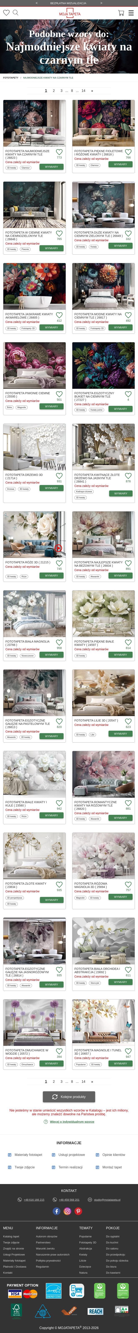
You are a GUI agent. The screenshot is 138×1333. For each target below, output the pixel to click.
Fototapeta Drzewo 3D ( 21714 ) (24, 476)
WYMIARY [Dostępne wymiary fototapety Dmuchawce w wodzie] (51, 1063)
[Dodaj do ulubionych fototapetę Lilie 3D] (128, 721)
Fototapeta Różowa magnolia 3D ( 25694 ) (90, 885)
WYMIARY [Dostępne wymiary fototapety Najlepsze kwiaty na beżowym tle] (120, 575)
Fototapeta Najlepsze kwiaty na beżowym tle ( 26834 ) (98, 564)
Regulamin (42, 1266)
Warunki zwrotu (45, 1248)
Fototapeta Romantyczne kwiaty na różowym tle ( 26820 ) (95, 805)
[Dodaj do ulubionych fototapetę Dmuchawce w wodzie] (59, 1051)
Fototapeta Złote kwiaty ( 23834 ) (25, 885)
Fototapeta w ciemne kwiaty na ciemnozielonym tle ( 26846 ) (28, 236)
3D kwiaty (12, 167)
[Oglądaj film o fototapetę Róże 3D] (58, 548)
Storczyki (95, 983)
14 (83, 91)
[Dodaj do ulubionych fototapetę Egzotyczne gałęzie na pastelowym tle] (59, 721)
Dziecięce (85, 1266)
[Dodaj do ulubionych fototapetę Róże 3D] (59, 563)
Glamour (26, 167)
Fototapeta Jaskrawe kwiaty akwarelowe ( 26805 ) (29, 316)
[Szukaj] (15, 13)
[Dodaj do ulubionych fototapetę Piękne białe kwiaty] (128, 642)
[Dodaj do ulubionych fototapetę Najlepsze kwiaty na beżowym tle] (128, 563)
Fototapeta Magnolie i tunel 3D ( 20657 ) (97, 1052)
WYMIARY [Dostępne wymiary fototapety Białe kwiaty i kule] (51, 815)
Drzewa (11, 489)
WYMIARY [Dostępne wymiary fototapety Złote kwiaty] (51, 900)
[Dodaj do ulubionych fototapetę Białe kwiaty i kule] (59, 803)
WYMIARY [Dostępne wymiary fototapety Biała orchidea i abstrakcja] (120, 982)
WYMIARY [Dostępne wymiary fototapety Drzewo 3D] (51, 488)
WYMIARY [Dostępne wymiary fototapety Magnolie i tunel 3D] (120, 1063)
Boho (10, 407)
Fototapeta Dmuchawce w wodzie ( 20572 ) (26, 1052)
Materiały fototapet (14, 1260)
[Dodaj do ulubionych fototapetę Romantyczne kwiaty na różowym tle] (128, 803)
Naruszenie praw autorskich (52, 1254)
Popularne (81, 1064)
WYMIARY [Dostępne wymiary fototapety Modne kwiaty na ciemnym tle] (120, 327)
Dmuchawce (27, 1064)
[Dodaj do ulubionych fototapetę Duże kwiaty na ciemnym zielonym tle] (128, 233)
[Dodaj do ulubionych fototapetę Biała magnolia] (59, 642)
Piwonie (26, 249)
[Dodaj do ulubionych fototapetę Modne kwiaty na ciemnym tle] (128, 315)
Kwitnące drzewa (84, 491)
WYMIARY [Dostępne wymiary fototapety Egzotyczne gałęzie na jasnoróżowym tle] (51, 984)
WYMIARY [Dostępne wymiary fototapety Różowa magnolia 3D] (120, 896)
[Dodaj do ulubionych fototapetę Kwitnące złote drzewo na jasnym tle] (128, 476)
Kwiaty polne (96, 410)
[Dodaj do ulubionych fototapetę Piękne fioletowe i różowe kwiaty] (128, 152)
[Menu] (129, 13)
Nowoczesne (27, 655)
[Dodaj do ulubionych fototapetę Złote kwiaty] (59, 885)
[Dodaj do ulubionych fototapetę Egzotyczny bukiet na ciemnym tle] (128, 394)
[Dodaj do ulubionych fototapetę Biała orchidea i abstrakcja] (128, 970)
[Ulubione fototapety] (6, 13)
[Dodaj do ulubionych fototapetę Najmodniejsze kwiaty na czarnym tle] (59, 152)
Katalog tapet (11, 1236)
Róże (24, 576)
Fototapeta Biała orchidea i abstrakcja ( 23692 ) (97, 970)
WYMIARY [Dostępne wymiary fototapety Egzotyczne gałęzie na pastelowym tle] (51, 736)
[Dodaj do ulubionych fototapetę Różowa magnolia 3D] (128, 885)
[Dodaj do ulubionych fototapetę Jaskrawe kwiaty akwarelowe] (59, 315)
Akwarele (95, 576)
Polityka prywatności (48, 1260)
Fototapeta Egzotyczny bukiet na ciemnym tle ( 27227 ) (94, 396)
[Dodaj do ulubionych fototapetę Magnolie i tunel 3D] (128, 1051)
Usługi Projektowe (14, 1254)
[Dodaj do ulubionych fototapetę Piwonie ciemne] (59, 394)
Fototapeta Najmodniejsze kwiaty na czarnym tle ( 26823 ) (27, 154)
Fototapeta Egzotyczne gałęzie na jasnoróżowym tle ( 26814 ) (27, 972)
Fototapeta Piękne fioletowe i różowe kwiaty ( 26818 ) (98, 152)
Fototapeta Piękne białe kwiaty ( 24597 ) (94, 643)
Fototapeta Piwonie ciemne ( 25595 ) (27, 394)
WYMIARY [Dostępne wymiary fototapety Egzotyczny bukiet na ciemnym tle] (120, 408)
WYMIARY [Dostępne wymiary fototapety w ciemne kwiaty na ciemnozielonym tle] (51, 248)
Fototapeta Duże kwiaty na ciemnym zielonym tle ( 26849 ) (98, 234)
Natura (85, 1272)
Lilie (93, 734)
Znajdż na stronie (13, 1248)
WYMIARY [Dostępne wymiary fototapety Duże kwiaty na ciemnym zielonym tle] (120, 245)
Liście (85, 1260)
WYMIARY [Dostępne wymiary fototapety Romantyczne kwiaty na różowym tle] (120, 817)
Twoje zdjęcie (11, 1242)
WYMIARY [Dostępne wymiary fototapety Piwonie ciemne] (51, 406)
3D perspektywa (14, 898)
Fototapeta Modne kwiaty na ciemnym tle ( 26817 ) (97, 316)
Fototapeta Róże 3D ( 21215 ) (27, 562)
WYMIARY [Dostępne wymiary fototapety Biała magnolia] (51, 654)
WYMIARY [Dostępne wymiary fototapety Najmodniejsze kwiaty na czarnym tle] (51, 166)
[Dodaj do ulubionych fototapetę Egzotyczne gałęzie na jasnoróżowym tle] (59, 970)
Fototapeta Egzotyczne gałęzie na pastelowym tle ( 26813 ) (27, 724)
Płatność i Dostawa (14, 1266)
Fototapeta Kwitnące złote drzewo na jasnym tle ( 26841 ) (97, 478)
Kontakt (7, 1272)
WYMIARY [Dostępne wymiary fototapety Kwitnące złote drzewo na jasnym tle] (120, 493)
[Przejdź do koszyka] (121, 13)
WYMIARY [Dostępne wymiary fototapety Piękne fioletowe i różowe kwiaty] (120, 164)
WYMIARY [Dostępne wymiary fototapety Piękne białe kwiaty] (120, 654)
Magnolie (22, 407)
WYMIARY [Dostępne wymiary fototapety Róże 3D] (51, 575)
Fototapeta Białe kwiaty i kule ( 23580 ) (26, 803)
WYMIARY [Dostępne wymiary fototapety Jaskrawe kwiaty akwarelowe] (51, 327)
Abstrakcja (85, 1248)
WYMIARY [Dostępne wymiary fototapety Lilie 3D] (120, 733)
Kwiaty (94, 246)
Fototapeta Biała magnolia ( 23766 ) (27, 643)
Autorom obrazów (46, 1236)
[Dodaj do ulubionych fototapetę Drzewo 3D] (59, 476)
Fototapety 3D (28, 328)
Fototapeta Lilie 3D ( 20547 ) (96, 720)
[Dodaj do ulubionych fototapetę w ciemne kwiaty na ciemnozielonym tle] (59, 233)
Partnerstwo (43, 1242)
